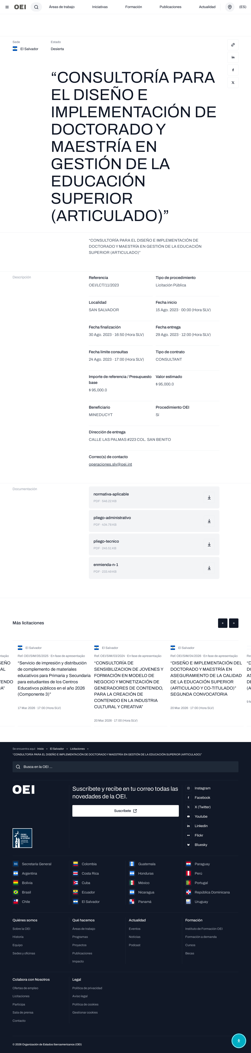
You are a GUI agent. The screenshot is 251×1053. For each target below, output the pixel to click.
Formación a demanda (201, 936)
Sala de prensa (23, 1012)
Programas (80, 936)
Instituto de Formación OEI (204, 928)
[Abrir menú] (7, 7)
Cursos (190, 945)
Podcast (134, 945)
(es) (242, 7)
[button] (222, 623)
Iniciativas (100, 7)
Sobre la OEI (21, 928)
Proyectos (79, 945)
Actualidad (207, 7)
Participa (19, 1004)
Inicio (40, 748)
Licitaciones (77, 748)
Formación (133, 7)
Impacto (78, 961)
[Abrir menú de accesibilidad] (238, 1040)
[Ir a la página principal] (20, 7)
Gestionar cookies (85, 1012)
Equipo (18, 945)
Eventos (134, 928)
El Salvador (57, 748)
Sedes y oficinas (24, 953)
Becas (189, 953)
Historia (18, 936)
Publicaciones (170, 7)
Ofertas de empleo (25, 988)
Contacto (19, 1020)
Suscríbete (125, 811)
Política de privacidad (87, 988)
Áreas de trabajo (62, 7)
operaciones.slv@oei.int (110, 464)
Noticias (134, 936)
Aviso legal (80, 996)
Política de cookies (85, 1004)
